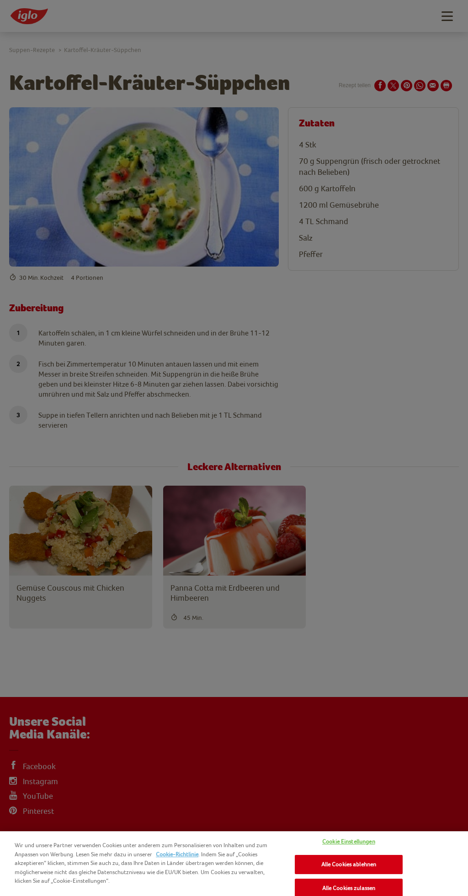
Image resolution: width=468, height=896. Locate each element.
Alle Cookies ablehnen (349, 864)
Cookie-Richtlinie (177, 854)
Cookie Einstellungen (348, 841)
